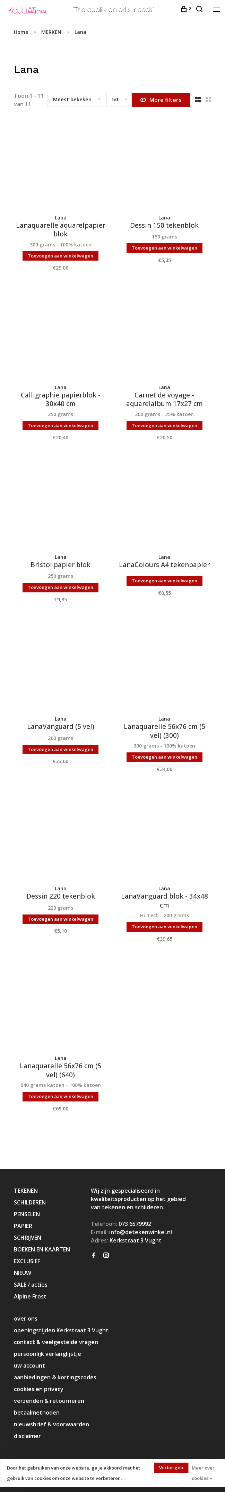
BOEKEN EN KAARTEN (42, 1249)
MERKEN (51, 32)
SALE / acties (30, 1284)
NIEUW (22, 1273)
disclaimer (27, 1436)
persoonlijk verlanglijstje (47, 1354)
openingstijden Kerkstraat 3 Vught (61, 1330)
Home (21, 32)
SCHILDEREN (30, 1202)
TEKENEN (26, 1190)
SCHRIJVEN (27, 1237)
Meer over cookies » (203, 1473)
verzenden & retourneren (49, 1401)
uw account (29, 1365)
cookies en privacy (38, 1389)
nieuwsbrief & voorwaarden (51, 1424)
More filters (160, 100)
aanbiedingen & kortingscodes (55, 1377)
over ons (25, 1318)
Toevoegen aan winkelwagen (60, 256)
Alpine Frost (30, 1296)
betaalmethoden (37, 1412)
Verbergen (171, 1467)
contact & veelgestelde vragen (56, 1342)
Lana (80, 32)
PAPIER (23, 1226)
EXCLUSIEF (27, 1261)
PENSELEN (27, 1214)
